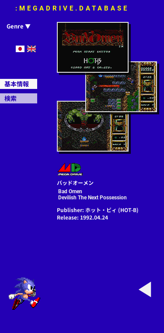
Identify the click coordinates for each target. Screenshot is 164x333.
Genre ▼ (19, 26)
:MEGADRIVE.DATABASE (72, 8)
